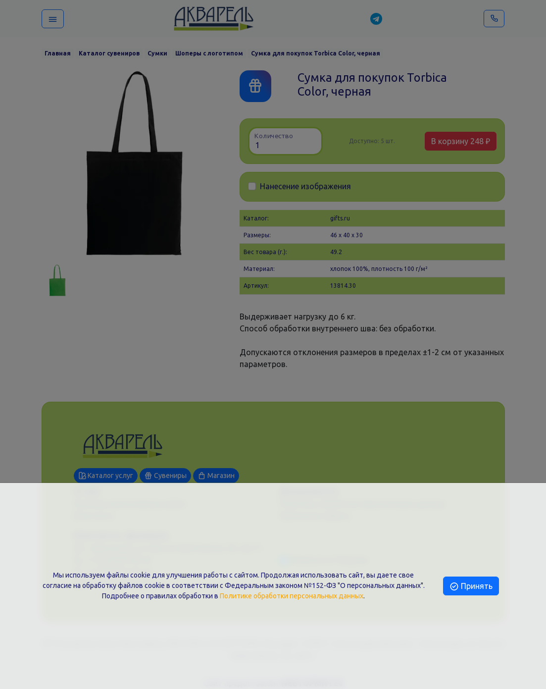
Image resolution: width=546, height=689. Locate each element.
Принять (471, 586)
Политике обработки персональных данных (291, 596)
